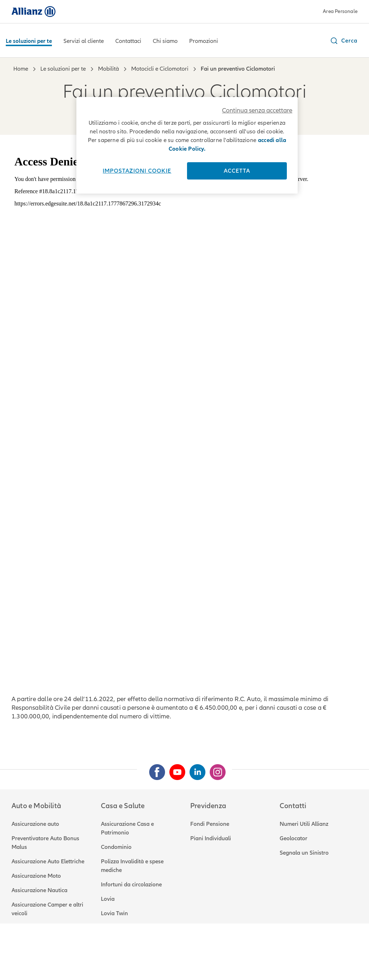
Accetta (237, 170)
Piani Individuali (210, 838)
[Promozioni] (203, 41)
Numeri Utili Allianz (304, 824)
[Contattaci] (128, 41)
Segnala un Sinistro (304, 852)
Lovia (108, 899)
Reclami (126, 948)
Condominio (116, 847)
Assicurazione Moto (36, 876)
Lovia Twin (114, 913)
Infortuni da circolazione (131, 884)
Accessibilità (228, 948)
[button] (343, 40)
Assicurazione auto (35, 824)
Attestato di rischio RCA (174, 948)
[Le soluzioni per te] (29, 41)
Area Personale (340, 11)
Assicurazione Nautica (39, 890)
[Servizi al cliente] (83, 41)
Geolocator (293, 838)
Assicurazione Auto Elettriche (48, 861)
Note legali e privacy (37, 948)
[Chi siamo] (165, 41)
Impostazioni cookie (137, 170)
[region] (187, 145)
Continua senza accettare (257, 110)
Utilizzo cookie (90, 948)
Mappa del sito (270, 948)
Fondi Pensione (209, 824)
